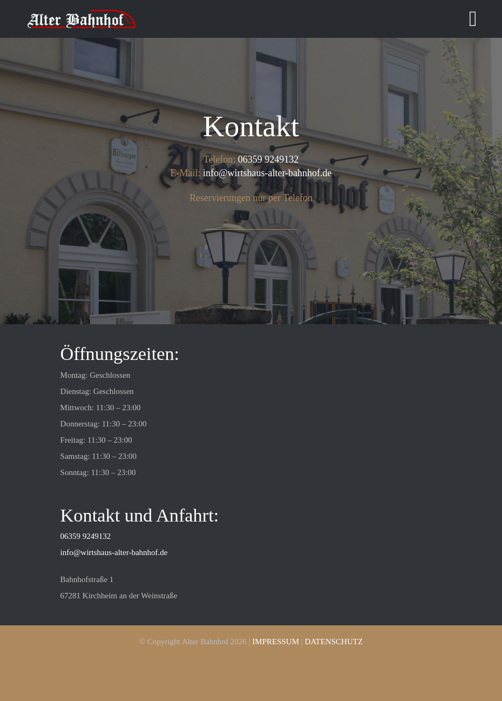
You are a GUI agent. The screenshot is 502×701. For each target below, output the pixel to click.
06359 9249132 (268, 159)
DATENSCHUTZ (334, 641)
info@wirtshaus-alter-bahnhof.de (267, 173)
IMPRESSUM (275, 641)
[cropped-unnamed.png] (81, 13)
